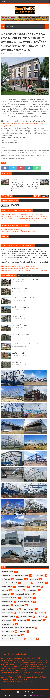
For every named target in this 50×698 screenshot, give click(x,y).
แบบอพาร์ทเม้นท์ (19, 605)
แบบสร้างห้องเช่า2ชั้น (19, 362)
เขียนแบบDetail (38, 575)
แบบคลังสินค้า (19, 579)
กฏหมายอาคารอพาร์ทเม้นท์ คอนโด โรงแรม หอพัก (15, 575)
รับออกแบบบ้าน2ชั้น (37, 620)
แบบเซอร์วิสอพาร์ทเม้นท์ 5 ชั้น (9, 583)
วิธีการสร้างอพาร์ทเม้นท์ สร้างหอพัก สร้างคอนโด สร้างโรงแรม (18, 628)
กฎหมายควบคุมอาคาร (7, 571)
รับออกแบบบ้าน (22, 620)
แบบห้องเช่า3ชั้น (6, 594)
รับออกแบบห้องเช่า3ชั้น (19, 289)
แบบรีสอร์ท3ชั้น (36, 586)
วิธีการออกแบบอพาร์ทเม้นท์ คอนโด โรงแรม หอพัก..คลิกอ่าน (20, 268)
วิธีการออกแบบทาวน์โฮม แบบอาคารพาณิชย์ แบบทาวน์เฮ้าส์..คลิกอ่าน (24, 270)
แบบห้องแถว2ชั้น (27, 598)
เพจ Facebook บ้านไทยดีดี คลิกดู (11, 230)
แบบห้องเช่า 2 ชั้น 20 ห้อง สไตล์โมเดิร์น (25, 279)
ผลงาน (41, 613)
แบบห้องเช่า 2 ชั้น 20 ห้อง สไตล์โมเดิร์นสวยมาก (28, 298)
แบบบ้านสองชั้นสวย (7, 586)
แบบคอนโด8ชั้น (34, 579)
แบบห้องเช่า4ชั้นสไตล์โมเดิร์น (9, 598)
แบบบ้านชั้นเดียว (40, 583)
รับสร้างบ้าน (41, 616)
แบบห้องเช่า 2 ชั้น (32, 590)
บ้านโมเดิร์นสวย (6, 579)
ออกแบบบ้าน (31, 639)
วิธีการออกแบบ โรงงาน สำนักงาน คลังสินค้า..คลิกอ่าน (18, 266)
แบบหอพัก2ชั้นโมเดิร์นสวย (21, 335)
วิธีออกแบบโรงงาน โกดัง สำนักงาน (11, 635)
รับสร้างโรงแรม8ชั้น (7, 620)
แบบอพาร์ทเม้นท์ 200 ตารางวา (10, 609)
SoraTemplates (17, 695)
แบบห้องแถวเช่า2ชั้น (7, 601)
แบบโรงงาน (5, 590)
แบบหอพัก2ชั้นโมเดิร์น (19, 325)
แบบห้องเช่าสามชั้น (18, 353)
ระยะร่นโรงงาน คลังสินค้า (8, 616)
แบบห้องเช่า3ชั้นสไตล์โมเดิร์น (23, 594)
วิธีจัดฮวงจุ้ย (22, 631)
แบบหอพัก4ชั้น (5, 605)
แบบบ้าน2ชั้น (26, 583)
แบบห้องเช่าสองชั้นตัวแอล (20, 307)
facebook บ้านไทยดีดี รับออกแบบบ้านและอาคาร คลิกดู (19, 232)
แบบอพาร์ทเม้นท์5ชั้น (28, 609)
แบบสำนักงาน (18, 590)
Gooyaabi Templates (38, 695)
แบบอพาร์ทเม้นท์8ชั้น (7, 613)
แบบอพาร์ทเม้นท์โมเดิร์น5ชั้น (26, 613)
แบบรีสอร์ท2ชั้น (22, 586)
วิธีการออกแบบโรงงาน (8, 631)
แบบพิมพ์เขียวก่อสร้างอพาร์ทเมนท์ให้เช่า (25, 344)
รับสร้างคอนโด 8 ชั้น (26, 616)
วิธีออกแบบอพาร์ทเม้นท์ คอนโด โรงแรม (12, 639)
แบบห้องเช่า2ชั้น (17, 316)
